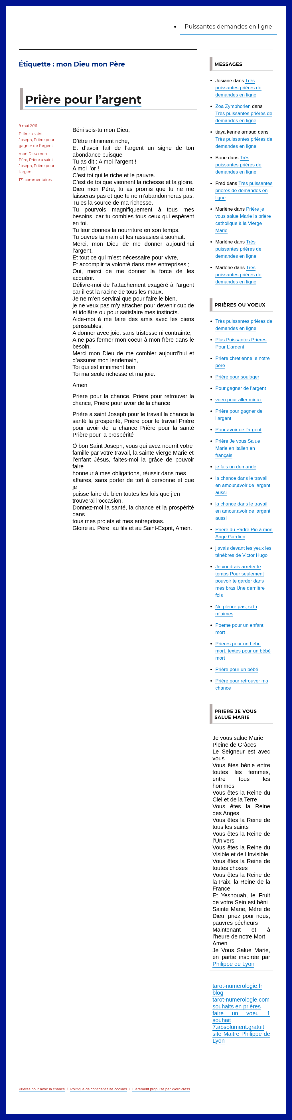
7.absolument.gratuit (238, 1027)
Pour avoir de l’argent (238, 429)
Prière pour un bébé (236, 669)
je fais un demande (235, 467)
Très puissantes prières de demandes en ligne (238, 88)
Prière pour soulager (237, 377)
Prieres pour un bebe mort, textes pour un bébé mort (243, 651)
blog (217, 993)
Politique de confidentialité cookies (98, 1089)
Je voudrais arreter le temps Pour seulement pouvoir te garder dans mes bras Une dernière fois (240, 581)
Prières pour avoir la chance (42, 1089)
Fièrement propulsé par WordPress (161, 1089)
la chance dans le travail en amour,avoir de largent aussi (242, 485)
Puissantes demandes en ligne (228, 26)
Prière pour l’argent (83, 99)
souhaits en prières (236, 1006)
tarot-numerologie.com (240, 999)
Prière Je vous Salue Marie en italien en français (237, 448)
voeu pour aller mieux (238, 399)
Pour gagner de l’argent (240, 388)
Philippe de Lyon (233, 964)
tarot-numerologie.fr (237, 986)
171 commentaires (35, 179)
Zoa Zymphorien (233, 106)
